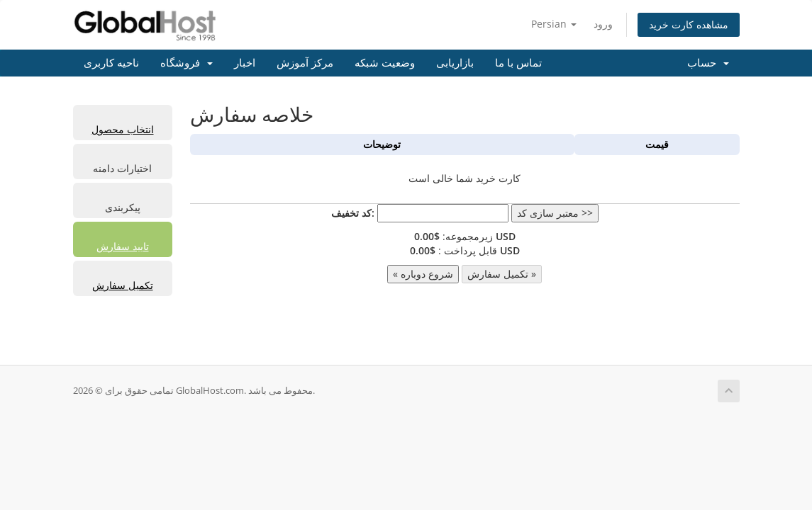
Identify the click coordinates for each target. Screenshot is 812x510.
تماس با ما (518, 63)
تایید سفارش (122, 246)
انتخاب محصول (122, 129)
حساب (708, 63)
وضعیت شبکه (385, 63)
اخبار (244, 63)
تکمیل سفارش (122, 285)
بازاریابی (455, 63)
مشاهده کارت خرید (688, 24)
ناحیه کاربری (111, 63)
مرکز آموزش (305, 63)
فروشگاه (186, 63)
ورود (603, 23)
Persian (554, 23)
